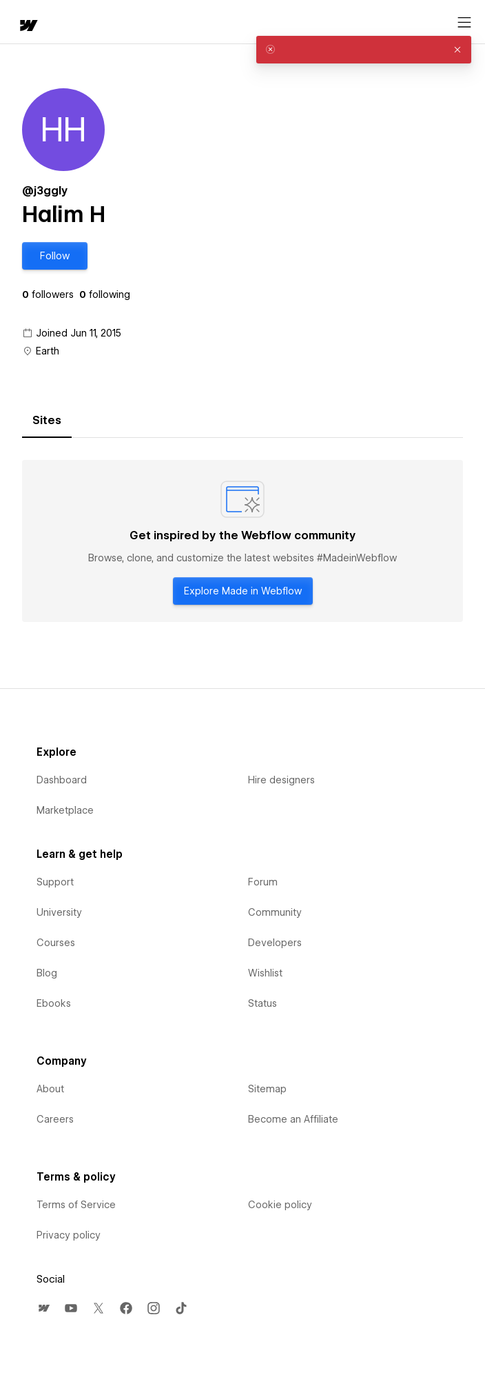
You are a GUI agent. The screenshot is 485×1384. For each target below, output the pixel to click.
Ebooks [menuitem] (54, 1003)
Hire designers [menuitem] (281, 779)
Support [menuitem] (55, 881)
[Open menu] (464, 22)
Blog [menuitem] (47, 973)
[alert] (363, 49)
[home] (28, 26)
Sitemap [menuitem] (267, 1088)
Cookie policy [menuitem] (280, 1204)
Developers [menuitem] (275, 942)
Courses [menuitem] (56, 942)
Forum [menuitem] (263, 881)
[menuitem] (43, 1308)
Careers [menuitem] (55, 1119)
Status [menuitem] (262, 1003)
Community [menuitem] (275, 912)
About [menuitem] (50, 1088)
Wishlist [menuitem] (265, 973)
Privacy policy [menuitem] (69, 1235)
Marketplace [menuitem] (65, 810)
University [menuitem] (59, 912)
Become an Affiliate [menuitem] (293, 1119)
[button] (54, 256)
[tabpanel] (242, 541)
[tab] (47, 420)
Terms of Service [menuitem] (76, 1204)
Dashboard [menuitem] (62, 779)
